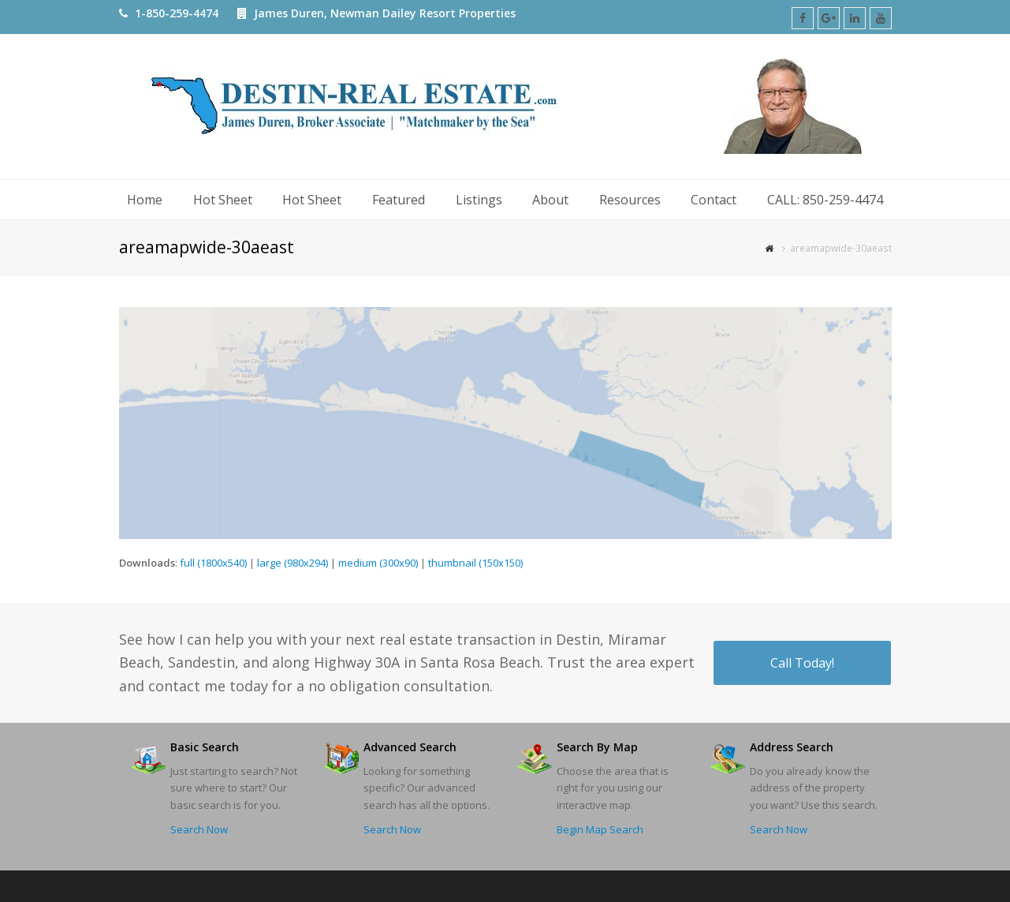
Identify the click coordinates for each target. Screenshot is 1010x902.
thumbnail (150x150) (475, 563)
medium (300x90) (378, 563)
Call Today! (802, 663)
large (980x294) (292, 563)
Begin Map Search (600, 829)
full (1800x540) (213, 563)
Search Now (199, 829)
